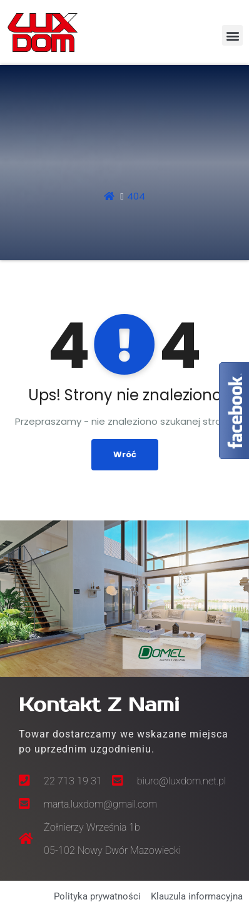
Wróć (124, 454)
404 (136, 196)
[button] (232, 35)
